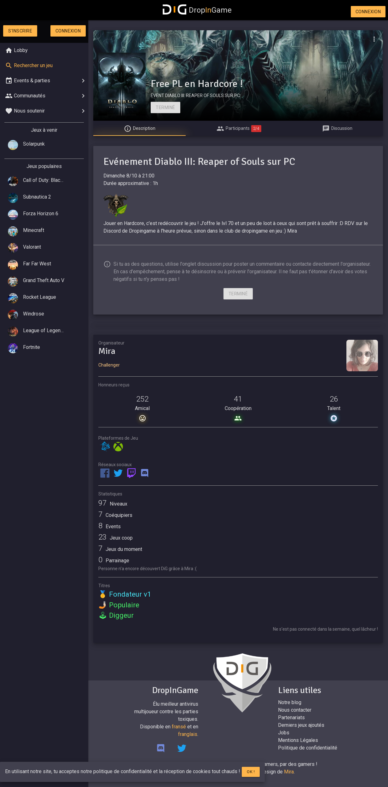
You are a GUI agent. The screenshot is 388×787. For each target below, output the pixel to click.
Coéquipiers (115, 515)
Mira (289, 772)
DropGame (197, 10)
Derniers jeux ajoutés (301, 725)
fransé (179, 727)
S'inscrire (20, 30)
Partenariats (291, 717)
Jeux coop (115, 538)
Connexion (368, 11)
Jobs (283, 733)
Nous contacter (294, 710)
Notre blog (289, 702)
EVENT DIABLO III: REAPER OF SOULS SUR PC (195, 95)
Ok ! (251, 771)
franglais (187, 734)
